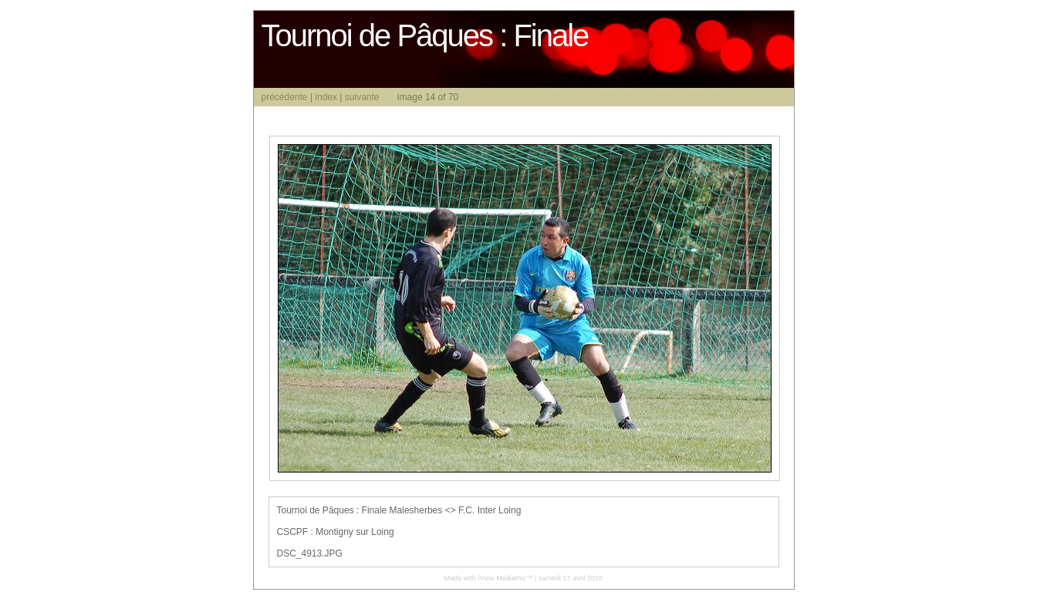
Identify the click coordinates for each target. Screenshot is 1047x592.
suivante (362, 97)
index (326, 97)
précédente (285, 97)
